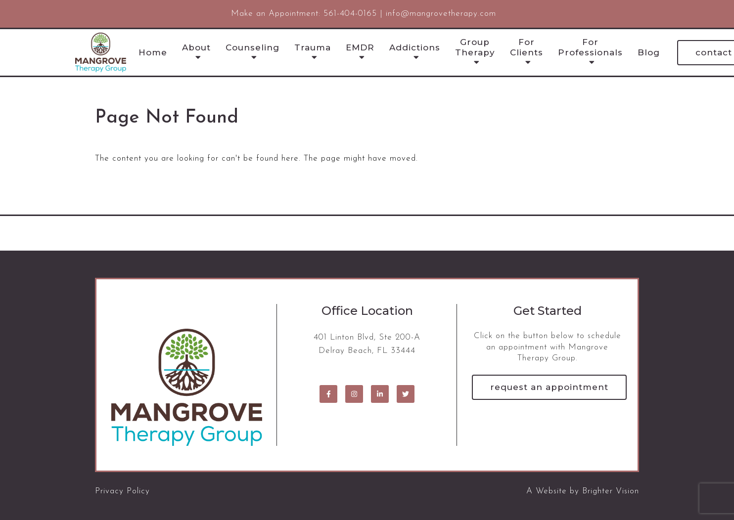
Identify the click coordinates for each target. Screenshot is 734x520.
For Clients (526, 47)
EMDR (360, 47)
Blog (649, 52)
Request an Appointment (549, 387)
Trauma (312, 47)
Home (152, 52)
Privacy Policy (122, 491)
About (196, 47)
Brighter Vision (610, 491)
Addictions (414, 47)
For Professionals (590, 47)
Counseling (252, 47)
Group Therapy (475, 47)
